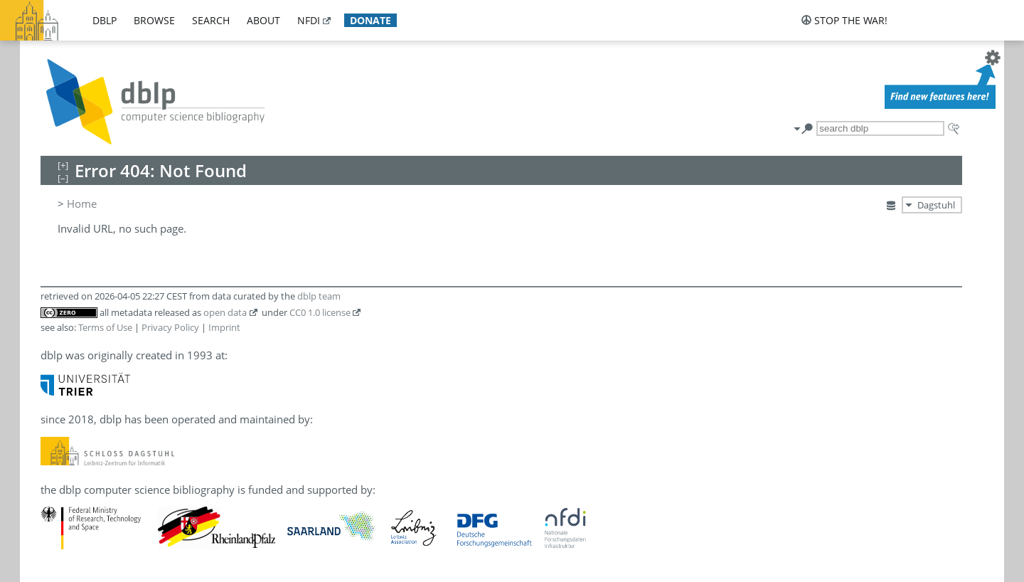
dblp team (319, 296)
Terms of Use (105, 327)
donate (370, 20)
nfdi (308, 20)
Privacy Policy (170, 327)
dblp (104, 20)
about (263, 20)
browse (154, 20)
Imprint (224, 327)
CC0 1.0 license (320, 312)
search (211, 20)
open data (225, 312)
